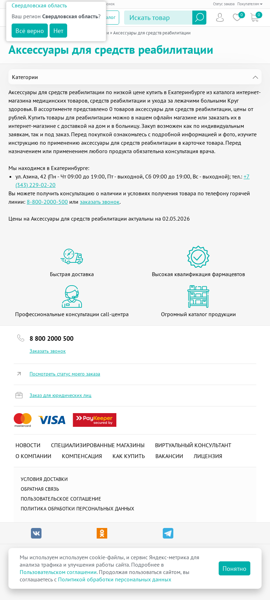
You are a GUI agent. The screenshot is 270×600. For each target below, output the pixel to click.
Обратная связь (40, 489)
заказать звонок (100, 201)
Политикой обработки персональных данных (114, 579)
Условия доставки (44, 479)
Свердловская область (39, 5)
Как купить (128, 455)
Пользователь (220, 17)
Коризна (254, 17)
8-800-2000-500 (47, 201)
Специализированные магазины (97, 445)
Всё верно (29, 31)
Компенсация (82, 455)
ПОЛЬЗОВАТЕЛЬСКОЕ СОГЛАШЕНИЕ (61, 499)
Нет (58, 31)
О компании (33, 455)
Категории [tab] (25, 76)
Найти (199, 18)
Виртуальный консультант (193, 445)
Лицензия (208, 455)
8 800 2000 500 (51, 338)
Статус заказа (223, 3)
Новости (27, 445)
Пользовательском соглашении (58, 571)
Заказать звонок (48, 351)
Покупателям (250, 3)
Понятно (234, 569)
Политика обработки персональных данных (77, 509)
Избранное (237, 17)
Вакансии (169, 455)
